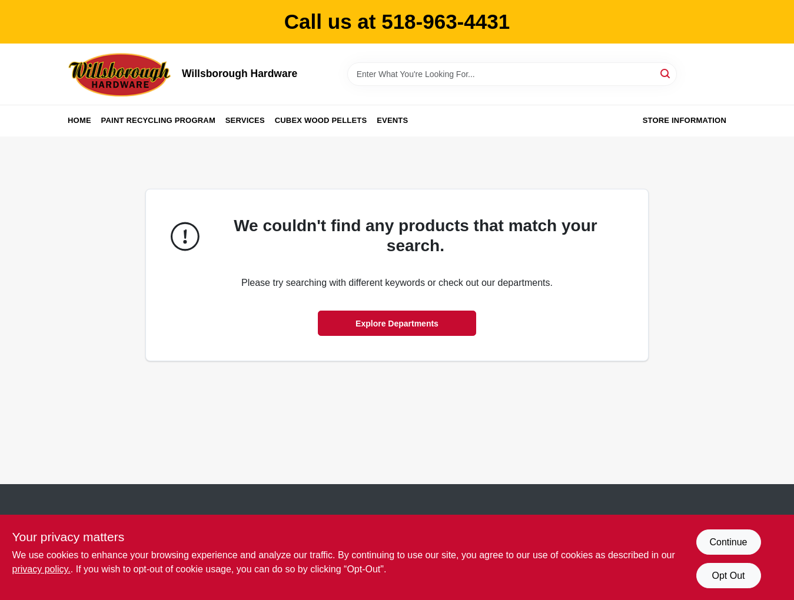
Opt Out (728, 576)
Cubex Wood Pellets (321, 120)
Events (392, 120)
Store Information (684, 120)
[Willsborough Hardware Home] (121, 74)
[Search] (666, 73)
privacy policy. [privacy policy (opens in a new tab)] (41, 569)
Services (245, 120)
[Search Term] (512, 74)
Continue (728, 542)
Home (79, 120)
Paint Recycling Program (158, 120)
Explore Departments (397, 323)
